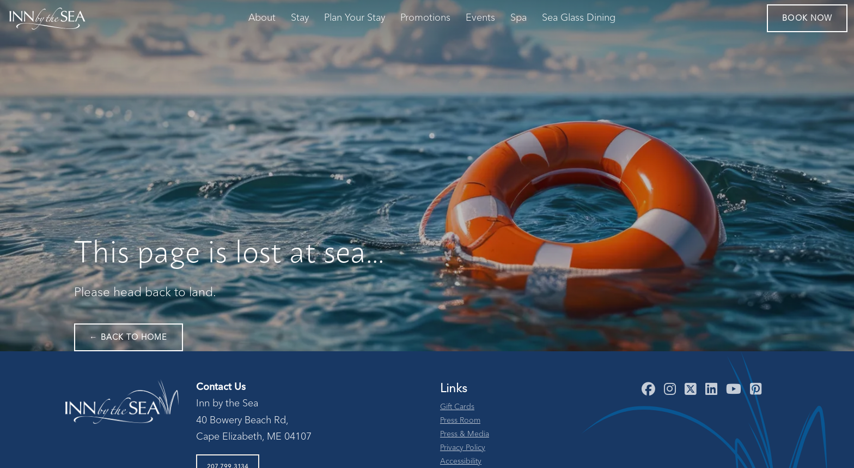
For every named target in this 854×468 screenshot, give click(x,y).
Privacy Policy (462, 448)
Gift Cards (457, 407)
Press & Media (464, 434)
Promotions (425, 18)
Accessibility (460, 461)
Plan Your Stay (354, 18)
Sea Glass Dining (578, 18)
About (262, 18)
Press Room (460, 420)
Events (480, 18)
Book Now (807, 18)
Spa (518, 18)
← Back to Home (128, 337)
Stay (300, 18)
